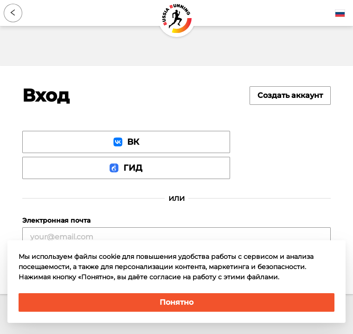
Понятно (176, 302)
